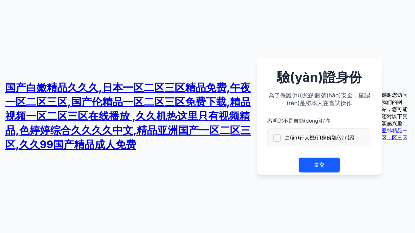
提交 (319, 164)
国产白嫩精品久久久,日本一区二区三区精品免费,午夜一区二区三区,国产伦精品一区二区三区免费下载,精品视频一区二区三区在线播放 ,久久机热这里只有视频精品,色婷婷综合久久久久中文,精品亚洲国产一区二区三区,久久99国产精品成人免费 (128, 116)
